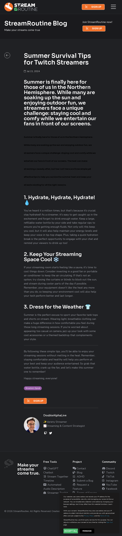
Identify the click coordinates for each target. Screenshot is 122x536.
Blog (77, 472)
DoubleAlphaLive (54, 415)
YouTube (109, 484)
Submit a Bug (83, 480)
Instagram (110, 480)
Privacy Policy (89, 516)
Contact (79, 468)
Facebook (109, 489)
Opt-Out (109, 522)
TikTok (108, 476)
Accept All (70, 531)
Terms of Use (104, 516)
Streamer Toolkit (55, 493)
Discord (108, 468)
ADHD (78, 476)
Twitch (108, 472)
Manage (87, 531)
